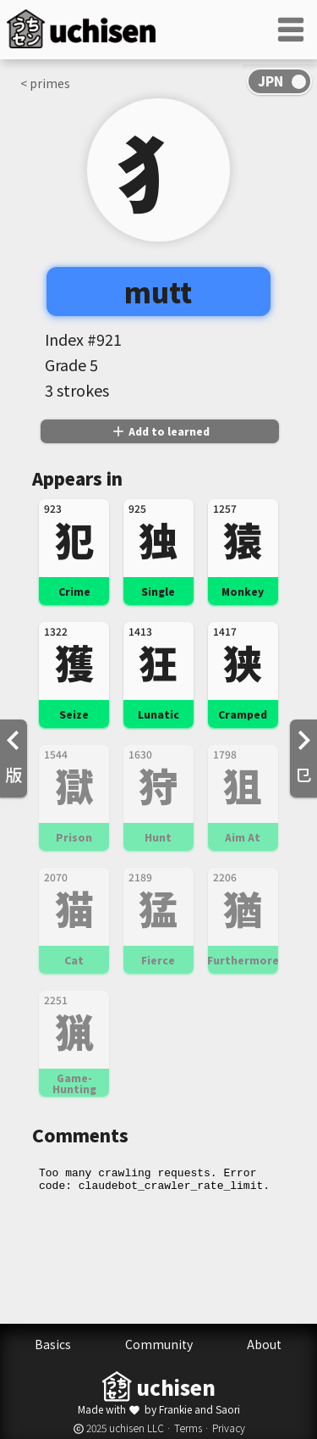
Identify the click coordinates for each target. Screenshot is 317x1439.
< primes (45, 83)
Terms (188, 1427)
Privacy (228, 1427)
